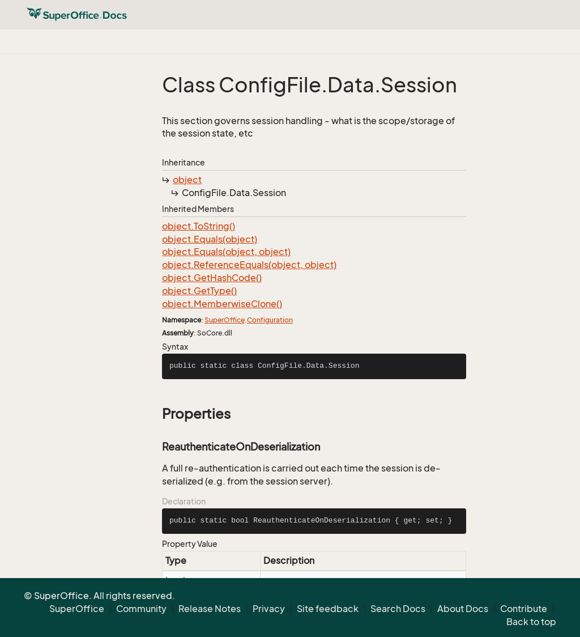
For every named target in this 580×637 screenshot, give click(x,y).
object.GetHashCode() (212, 277)
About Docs (462, 608)
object (187, 179)
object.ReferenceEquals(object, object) (249, 264)
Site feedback (328, 608)
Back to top (531, 621)
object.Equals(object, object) (226, 251)
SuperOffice (224, 320)
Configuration (270, 320)
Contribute (523, 608)
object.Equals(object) (209, 239)
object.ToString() (198, 226)
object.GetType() (199, 290)
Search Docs (397, 608)
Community (141, 608)
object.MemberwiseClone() (222, 303)
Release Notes (209, 608)
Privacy (269, 608)
